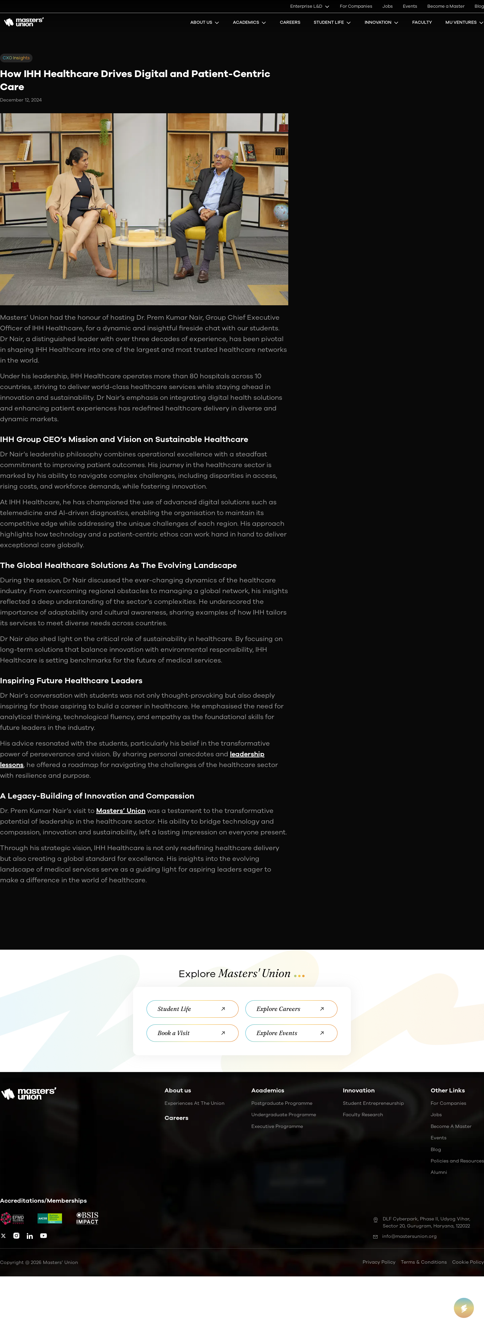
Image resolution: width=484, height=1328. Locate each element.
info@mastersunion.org (405, 1236)
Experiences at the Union (195, 1103)
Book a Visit (193, 1033)
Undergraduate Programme (283, 1115)
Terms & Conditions (424, 1262)
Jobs (387, 6)
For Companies (356, 6)
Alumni (439, 1172)
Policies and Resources (457, 1161)
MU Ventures (464, 22)
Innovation (382, 22)
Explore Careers (291, 1009)
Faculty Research (363, 1115)
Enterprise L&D (310, 6)
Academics (249, 22)
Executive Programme (277, 1126)
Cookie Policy (468, 1262)
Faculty (422, 22)
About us (178, 1090)
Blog (479, 6)
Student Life (332, 22)
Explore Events (291, 1033)
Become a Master (446, 6)
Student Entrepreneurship (373, 1103)
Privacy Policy (379, 1262)
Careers (290, 22)
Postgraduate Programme (281, 1103)
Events (410, 6)
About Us (205, 22)
